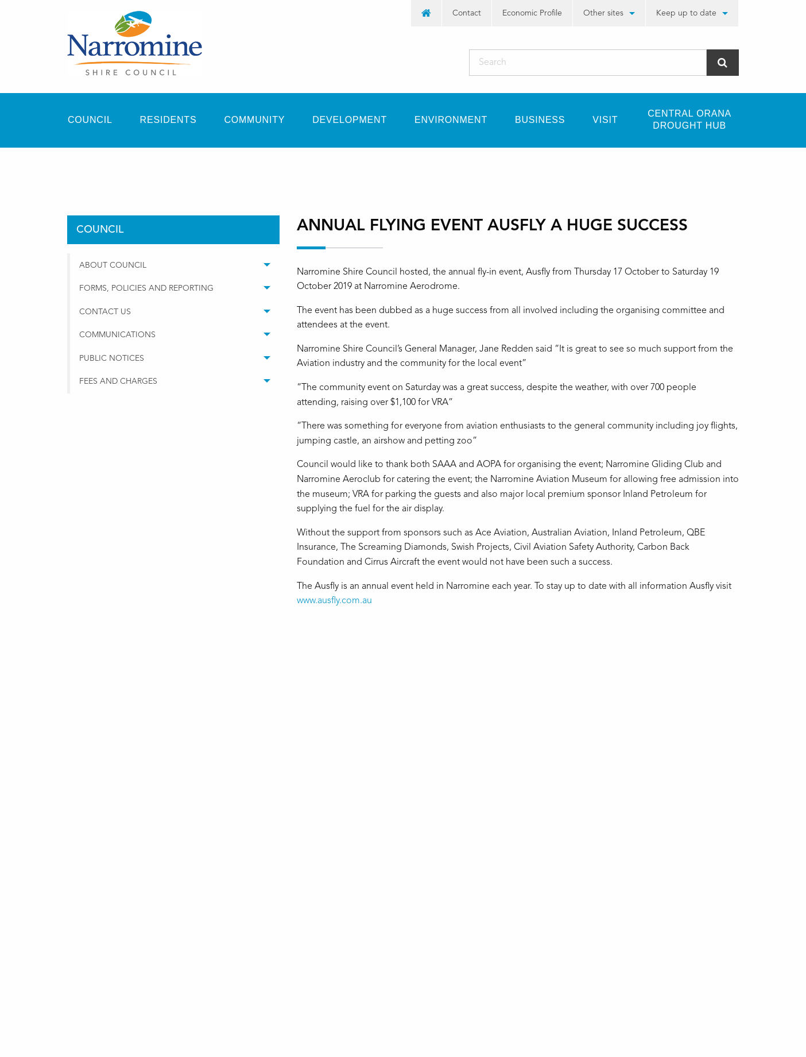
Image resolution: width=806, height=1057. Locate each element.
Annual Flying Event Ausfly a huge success (355, 168)
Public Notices (111, 358)
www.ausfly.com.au (334, 600)
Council (90, 120)
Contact (466, 13)
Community (254, 120)
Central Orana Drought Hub (689, 119)
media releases (214, 168)
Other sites (603, 13)
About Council (112, 265)
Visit (605, 120)
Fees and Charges (118, 381)
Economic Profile (532, 13)
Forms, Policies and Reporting (146, 288)
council (138, 168)
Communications (117, 335)
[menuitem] (426, 13)
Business (540, 120)
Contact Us (105, 312)
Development (349, 120)
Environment (450, 120)
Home (79, 168)
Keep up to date (686, 13)
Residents (168, 120)
